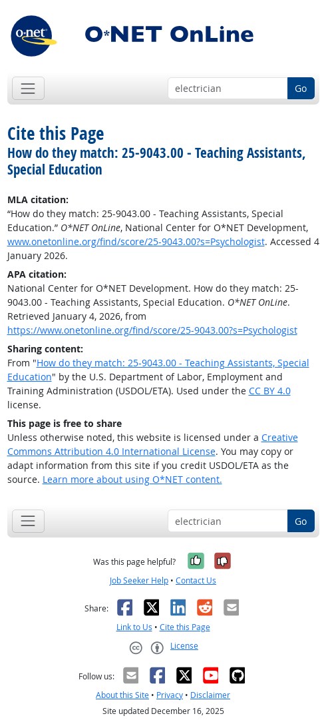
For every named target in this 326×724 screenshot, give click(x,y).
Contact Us (196, 580)
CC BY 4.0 (270, 390)
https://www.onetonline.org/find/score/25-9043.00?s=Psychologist (152, 330)
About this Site (122, 695)
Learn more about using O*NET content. (132, 479)
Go (301, 88)
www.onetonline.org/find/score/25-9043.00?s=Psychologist (136, 241)
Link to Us (134, 627)
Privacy (169, 695)
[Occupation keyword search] (228, 88)
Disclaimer (210, 695)
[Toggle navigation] (28, 88)
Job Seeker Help (139, 580)
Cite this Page (185, 627)
